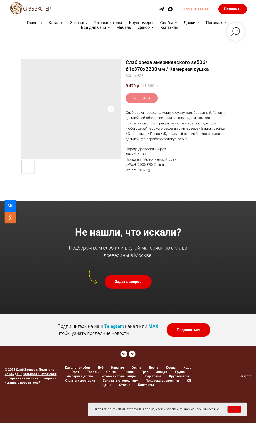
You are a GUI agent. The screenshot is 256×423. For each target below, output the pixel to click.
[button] (128, 282)
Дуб (100, 367)
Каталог (56, 22)
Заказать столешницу (120, 380)
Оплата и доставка (80, 380)
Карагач (117, 367)
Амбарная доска (80, 376)
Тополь (92, 372)
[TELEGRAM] (132, 354)
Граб (144, 372)
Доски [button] (189, 22)
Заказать (78, 22)
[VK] (124, 354)
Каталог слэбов (77, 367)
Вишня (128, 372)
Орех (75, 372)
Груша (180, 372)
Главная (34, 22)
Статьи (124, 385)
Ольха (111, 372)
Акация (161, 372)
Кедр (187, 367)
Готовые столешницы (118, 376)
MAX (153, 326)
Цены (106, 385)
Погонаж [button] (214, 22)
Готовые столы (108, 22)
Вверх (245, 376)
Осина (136, 367)
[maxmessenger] (170, 9)
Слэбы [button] (167, 22)
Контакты (169, 27)
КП (189, 380)
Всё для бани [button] (94, 27)
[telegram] (161, 9)
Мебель (123, 27)
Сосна (171, 367)
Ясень (153, 367)
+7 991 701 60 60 (195, 9)
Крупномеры (141, 22)
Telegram (114, 326)
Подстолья (152, 376)
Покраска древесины (162, 380)
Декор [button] (144, 27)
